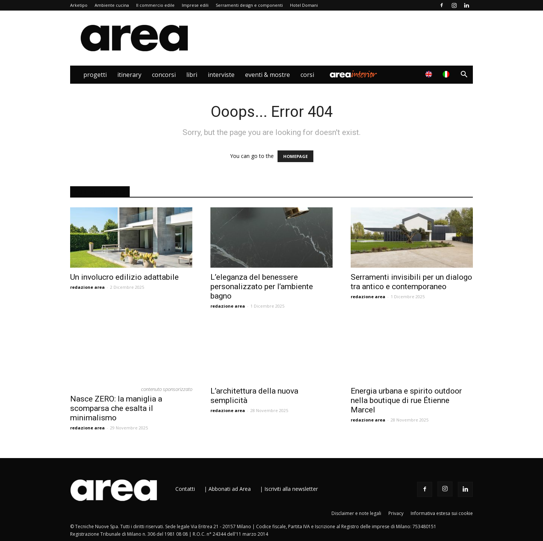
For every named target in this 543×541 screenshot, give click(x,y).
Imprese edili (195, 5)
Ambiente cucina (112, 5)
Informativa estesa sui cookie (442, 513)
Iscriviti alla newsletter (291, 488)
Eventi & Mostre (267, 74)
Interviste (221, 74)
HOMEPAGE (295, 156)
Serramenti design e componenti (249, 5)
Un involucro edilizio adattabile (124, 277)
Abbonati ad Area (230, 488)
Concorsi (164, 74)
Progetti (95, 74)
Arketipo (78, 5)
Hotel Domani (304, 5)
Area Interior (353, 75)
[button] (464, 75)
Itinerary (129, 74)
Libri (191, 74)
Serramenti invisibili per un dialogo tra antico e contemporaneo (411, 282)
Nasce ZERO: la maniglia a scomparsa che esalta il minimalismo (116, 408)
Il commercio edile (155, 5)
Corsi (307, 74)
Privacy (395, 513)
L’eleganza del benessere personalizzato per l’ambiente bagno (261, 286)
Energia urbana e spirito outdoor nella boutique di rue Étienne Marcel (406, 400)
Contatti (185, 488)
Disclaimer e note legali (356, 513)
